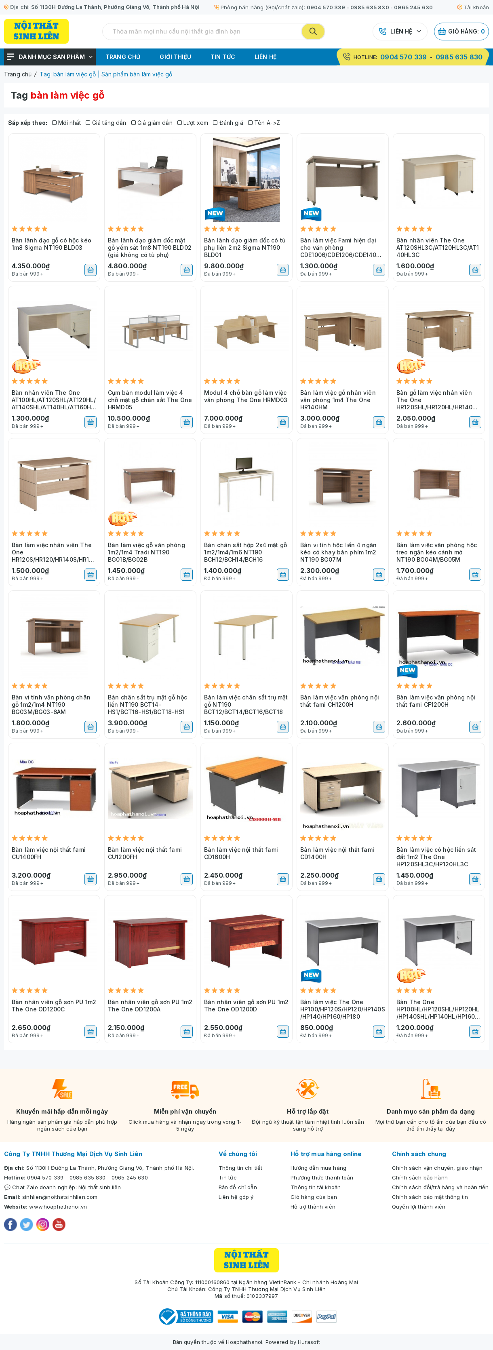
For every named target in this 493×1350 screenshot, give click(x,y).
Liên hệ (401, 31)
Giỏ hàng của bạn (314, 1197)
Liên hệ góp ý (236, 1197)
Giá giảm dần (152, 122)
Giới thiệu (175, 56)
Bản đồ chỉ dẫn (238, 1187)
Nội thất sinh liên (99, 1187)
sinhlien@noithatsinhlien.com (59, 1197)
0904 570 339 (326, 7)
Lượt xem (193, 122)
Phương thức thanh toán (322, 1177)
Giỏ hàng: (461, 31)
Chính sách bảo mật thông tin (430, 1197)
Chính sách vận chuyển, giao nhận (437, 1168)
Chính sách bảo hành (420, 1177)
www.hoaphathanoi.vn (58, 1206)
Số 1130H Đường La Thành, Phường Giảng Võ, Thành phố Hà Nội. (110, 1168)
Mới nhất (66, 122)
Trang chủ (122, 56)
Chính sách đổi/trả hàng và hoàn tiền (440, 1187)
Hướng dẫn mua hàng (318, 1168)
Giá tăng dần (106, 122)
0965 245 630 (413, 7)
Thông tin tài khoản (316, 1187)
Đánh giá (228, 122)
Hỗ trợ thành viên (313, 1206)
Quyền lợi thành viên (418, 1206)
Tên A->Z (264, 122)
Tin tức (223, 56)
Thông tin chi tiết (241, 1168)
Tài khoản (473, 7)
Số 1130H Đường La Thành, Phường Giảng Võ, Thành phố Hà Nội (115, 7)
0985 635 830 (369, 7)
